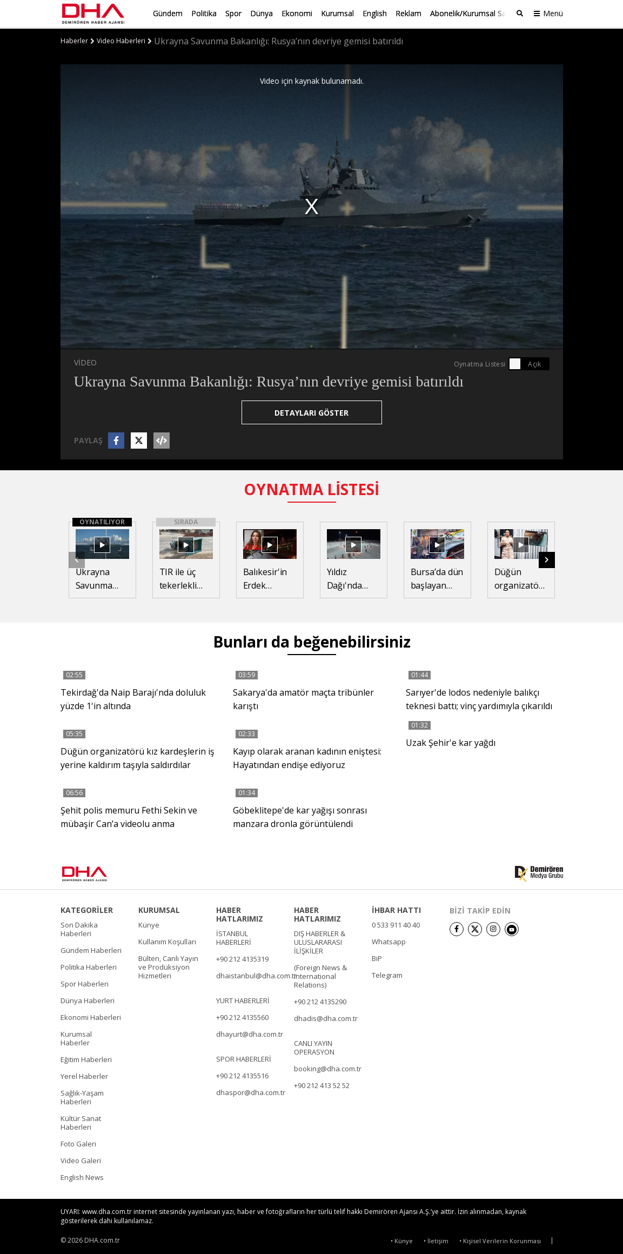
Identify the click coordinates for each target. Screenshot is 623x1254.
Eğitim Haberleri (86, 1057)
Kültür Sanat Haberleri (81, 1121)
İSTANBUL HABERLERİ (233, 936)
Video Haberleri (121, 39)
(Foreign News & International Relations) (320, 975)
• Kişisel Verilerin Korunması (500, 1238)
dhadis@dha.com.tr (326, 1016)
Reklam (408, 13)
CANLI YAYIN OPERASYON (314, 1046)
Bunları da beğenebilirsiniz (312, 640)
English (375, 13)
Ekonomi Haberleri (91, 1015)
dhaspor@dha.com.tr (250, 1090)
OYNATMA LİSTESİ (311, 487)
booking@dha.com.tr (327, 1067)
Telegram (387, 973)
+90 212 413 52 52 (322, 1083)
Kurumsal (337, 13)
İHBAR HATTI (396, 908)
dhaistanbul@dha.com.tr (256, 974)
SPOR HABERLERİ (243, 1057)
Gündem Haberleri (91, 948)
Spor (233, 13)
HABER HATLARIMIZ (239, 913)
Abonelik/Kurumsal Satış (472, 13)
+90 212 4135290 (320, 1000)
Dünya (261, 13)
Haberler (74, 39)
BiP (377, 956)
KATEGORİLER (87, 908)
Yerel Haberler (84, 1074)
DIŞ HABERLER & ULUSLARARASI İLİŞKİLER (319, 940)
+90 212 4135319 (242, 957)
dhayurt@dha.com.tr (249, 1032)
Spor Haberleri (85, 982)
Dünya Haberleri (88, 999)
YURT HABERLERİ (243, 999)
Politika (204, 13)
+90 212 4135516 (242, 1074)
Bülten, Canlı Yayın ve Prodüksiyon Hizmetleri (168, 965)
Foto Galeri (78, 1142)
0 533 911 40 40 (396, 923)
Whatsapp (389, 940)
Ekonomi (297, 13)
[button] (547, 558)
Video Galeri (81, 1159)
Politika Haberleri (89, 965)
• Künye (402, 1238)
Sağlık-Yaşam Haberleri (82, 1095)
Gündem (168, 13)
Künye (148, 923)
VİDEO (85, 360)
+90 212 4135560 (242, 1015)
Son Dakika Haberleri (79, 927)
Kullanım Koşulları (167, 940)
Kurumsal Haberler (76, 1036)
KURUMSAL (159, 908)
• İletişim (436, 1238)
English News (82, 1175)
